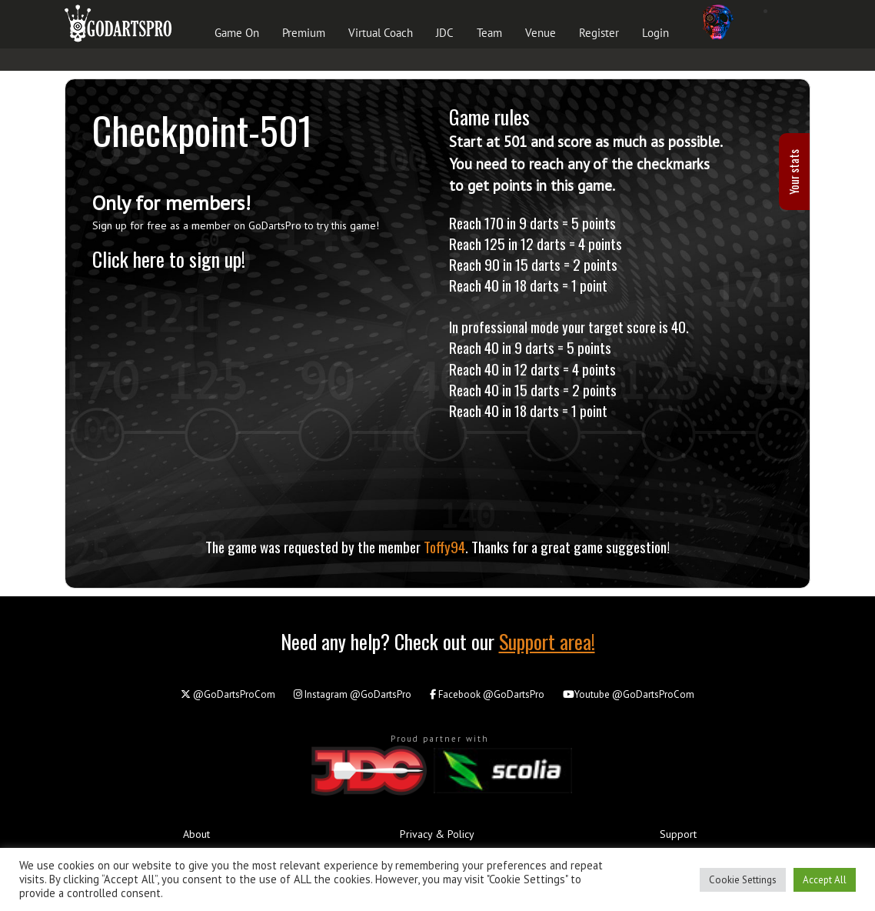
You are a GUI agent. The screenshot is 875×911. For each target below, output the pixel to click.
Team (489, 32)
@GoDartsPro (352, 694)
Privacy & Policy (437, 834)
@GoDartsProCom (228, 694)
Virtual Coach (380, 32)
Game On (237, 32)
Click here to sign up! (168, 259)
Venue (540, 32)
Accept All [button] (825, 879)
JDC (445, 32)
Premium (303, 32)
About (196, 834)
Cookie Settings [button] (743, 879)
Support (678, 834)
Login (655, 32)
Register (599, 32)
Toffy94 (444, 546)
